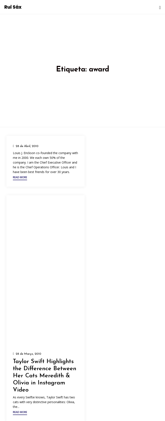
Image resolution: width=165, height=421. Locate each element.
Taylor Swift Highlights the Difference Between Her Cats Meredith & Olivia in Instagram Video (44, 376)
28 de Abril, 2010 (27, 146)
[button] (20, 178)
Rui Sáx (12, 7)
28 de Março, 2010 (28, 354)
